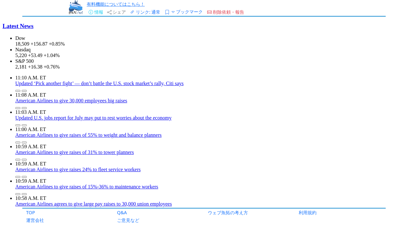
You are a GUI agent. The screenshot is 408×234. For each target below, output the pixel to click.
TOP (30, 212)
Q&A (122, 212)
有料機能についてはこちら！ (116, 4)
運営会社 (35, 220)
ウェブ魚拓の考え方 (228, 212)
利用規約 (308, 212)
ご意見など (128, 220)
